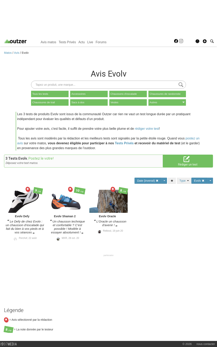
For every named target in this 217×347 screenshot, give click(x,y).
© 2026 (187, 344)
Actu (81, 42)
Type (184, 180)
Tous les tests (40, 93)
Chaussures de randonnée (165, 93)
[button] (204, 41)
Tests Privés (67, 42)
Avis (17, 52)
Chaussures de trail (43, 102)
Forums (101, 42)
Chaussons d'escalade (124, 93)
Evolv (25, 52)
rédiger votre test (147, 128)
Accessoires (78, 93)
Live (90, 42)
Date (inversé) (148, 180)
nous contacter (205, 344)
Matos (8, 52)
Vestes (114, 102)
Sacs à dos (77, 102)
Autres (167, 102)
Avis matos (48, 42)
